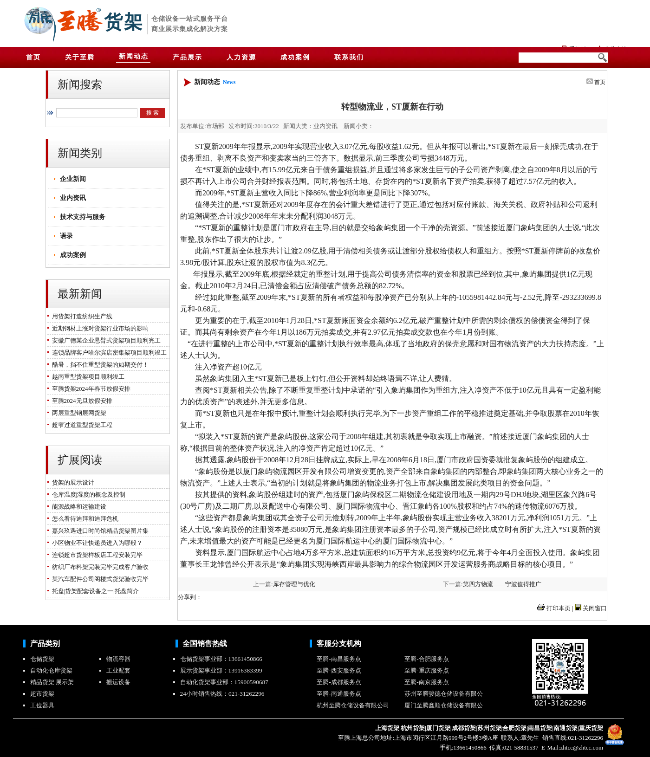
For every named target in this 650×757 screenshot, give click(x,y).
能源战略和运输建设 (77, 506)
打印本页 (558, 608)
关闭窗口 (595, 608)
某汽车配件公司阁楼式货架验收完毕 (99, 579)
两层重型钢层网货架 (77, 412)
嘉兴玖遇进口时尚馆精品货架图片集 (99, 530)
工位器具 (42, 705)
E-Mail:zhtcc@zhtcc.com (571, 747)
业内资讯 (73, 197)
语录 (66, 236)
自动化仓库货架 (51, 670)
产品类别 (45, 643)
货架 (124, 22)
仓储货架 (42, 658)
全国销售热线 (204, 643)
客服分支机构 (339, 643)
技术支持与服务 (82, 217)
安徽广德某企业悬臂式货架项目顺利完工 (105, 340)
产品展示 (187, 57)
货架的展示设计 (71, 482)
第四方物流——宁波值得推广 (502, 584)
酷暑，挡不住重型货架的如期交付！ (99, 364)
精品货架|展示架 (52, 682)
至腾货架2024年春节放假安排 (89, 388)
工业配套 (118, 670)
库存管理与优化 (294, 584)
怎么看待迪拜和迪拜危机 (83, 518)
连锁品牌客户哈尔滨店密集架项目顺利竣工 (108, 352)
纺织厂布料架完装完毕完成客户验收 (99, 566)
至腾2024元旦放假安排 (80, 400)
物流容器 (118, 658)
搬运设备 (118, 682)
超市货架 (42, 693)
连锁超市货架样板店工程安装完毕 (96, 554)
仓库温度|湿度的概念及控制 (87, 494)
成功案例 (73, 255)
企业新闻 (73, 178)
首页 (599, 82)
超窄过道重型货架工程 (80, 424)
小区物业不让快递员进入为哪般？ (96, 542)
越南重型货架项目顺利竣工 (86, 376)
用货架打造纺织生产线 (80, 316)
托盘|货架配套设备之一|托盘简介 (94, 591)
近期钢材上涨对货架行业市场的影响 (99, 328)
